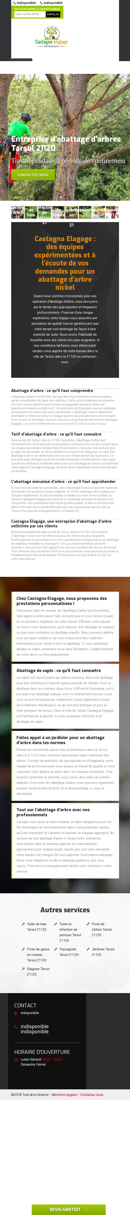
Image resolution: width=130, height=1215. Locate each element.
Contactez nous (91, 1095)
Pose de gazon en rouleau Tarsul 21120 (38, 954)
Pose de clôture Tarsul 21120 (102, 929)
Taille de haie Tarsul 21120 (37, 927)
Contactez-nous (33, 175)
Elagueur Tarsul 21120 (38, 971)
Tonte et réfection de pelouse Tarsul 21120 (70, 932)
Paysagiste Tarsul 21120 (69, 952)
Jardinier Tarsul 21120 (103, 952)
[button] (61, 197)
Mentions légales (64, 1095)
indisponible (24, 3)
